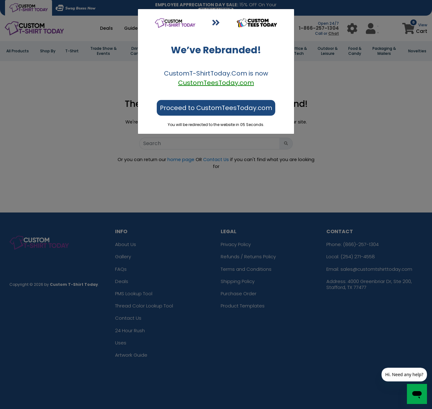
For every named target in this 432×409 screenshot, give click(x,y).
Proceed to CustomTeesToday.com (216, 107)
